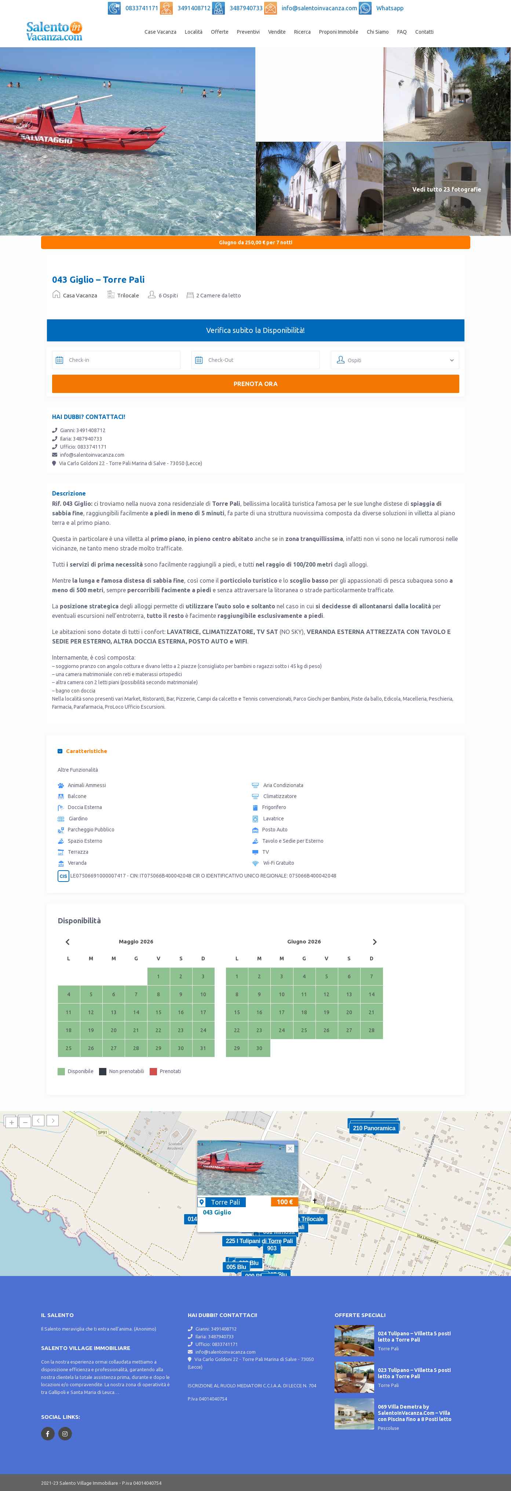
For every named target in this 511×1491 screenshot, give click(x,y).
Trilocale (128, 295)
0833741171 (142, 8)
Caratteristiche (82, 751)
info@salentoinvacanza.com (320, 8)
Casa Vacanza (80, 295)
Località (193, 32)
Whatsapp (390, 8)
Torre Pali (225, 1202)
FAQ (402, 32)
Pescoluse (388, 1428)
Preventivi (248, 32)
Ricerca (302, 32)
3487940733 (247, 8)
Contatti (424, 32)
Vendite (277, 32)
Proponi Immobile (338, 32)
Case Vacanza (160, 32)
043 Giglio (217, 1212)
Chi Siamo (378, 32)
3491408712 (195, 8)
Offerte (220, 32)
